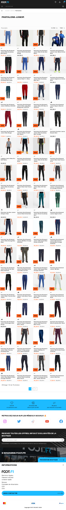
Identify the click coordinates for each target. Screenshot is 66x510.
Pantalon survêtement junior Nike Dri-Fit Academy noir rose (7, 79)
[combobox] (35, 6)
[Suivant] (35, 388)
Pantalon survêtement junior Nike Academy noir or (7, 187)
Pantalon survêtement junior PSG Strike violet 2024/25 (57, 350)
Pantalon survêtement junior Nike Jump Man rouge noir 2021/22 (24, 106)
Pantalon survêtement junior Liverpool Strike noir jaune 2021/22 (41, 377)
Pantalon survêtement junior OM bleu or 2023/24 (40, 350)
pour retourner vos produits (54, 407)
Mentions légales (7, 475)
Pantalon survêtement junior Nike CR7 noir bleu (40, 187)
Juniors (12, 10)
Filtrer (54, 28)
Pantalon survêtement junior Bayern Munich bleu (57, 106)
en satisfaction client (12, 407)
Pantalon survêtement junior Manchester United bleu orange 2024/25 (57, 241)
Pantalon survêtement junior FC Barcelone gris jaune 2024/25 (24, 350)
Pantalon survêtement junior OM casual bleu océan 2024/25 (40, 241)
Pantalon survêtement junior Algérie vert (57, 213)
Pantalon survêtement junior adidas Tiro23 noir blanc (24, 133)
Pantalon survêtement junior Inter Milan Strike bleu (57, 52)
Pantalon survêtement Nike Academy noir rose (57, 322)
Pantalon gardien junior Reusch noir (57, 132)
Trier (62, 28)
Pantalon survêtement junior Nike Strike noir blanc (41, 52)
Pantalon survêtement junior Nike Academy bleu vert (40, 79)
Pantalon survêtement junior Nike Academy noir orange (40, 133)
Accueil (7, 10)
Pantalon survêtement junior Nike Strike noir (24, 213)
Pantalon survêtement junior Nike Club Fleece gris (57, 160)
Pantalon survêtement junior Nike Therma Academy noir (7, 350)
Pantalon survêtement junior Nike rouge (7, 132)
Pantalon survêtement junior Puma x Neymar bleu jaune (24, 323)
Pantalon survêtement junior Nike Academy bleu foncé (24, 377)
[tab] (33, 20)
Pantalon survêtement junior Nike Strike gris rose (57, 296)
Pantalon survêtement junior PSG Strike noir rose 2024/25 (7, 269)
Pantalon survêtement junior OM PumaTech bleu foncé (40, 323)
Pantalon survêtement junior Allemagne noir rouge (7, 323)
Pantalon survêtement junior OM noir (57, 268)
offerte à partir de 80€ (33, 407)
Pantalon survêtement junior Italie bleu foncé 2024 (24, 296)
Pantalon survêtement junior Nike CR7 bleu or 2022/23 (41, 106)
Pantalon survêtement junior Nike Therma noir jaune (8, 296)
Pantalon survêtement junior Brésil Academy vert (40, 214)
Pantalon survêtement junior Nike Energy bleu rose (8, 241)
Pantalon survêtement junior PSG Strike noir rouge (24, 52)
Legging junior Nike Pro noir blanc (8, 159)
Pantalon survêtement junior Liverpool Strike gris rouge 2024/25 (57, 187)
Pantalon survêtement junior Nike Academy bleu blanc (7, 52)
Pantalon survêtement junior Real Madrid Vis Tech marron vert (24, 269)
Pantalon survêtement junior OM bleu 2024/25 (8, 105)
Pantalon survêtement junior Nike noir (57, 376)
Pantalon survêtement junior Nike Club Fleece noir (24, 187)
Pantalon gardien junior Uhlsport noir (8, 213)
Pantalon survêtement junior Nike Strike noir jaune (41, 160)
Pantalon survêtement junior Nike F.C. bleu (24, 78)
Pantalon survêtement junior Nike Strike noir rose (24, 160)
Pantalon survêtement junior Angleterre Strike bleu (57, 79)
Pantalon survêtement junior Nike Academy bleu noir (40, 296)
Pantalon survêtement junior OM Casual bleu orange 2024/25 (40, 269)
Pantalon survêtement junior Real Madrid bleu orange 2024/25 (8, 377)
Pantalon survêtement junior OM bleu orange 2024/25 (24, 241)
